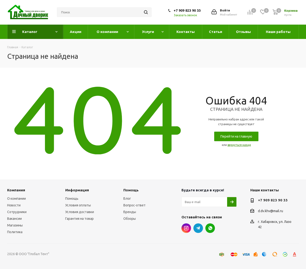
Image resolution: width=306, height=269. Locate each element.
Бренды (129, 212)
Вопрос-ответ (134, 205)
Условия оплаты (78, 205)
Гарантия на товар (79, 219)
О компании (16, 198)
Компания (16, 190)
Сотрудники (17, 212)
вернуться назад (239, 144)
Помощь (71, 198)
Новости (14, 205)
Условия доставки (79, 212)
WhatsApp (210, 228)
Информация (77, 190)
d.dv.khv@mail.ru (270, 211)
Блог (127, 198)
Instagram (186, 228)
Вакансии (14, 219)
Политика (14, 232)
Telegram (198, 228)
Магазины (15, 225)
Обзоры (129, 219)
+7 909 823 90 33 (187, 10)
